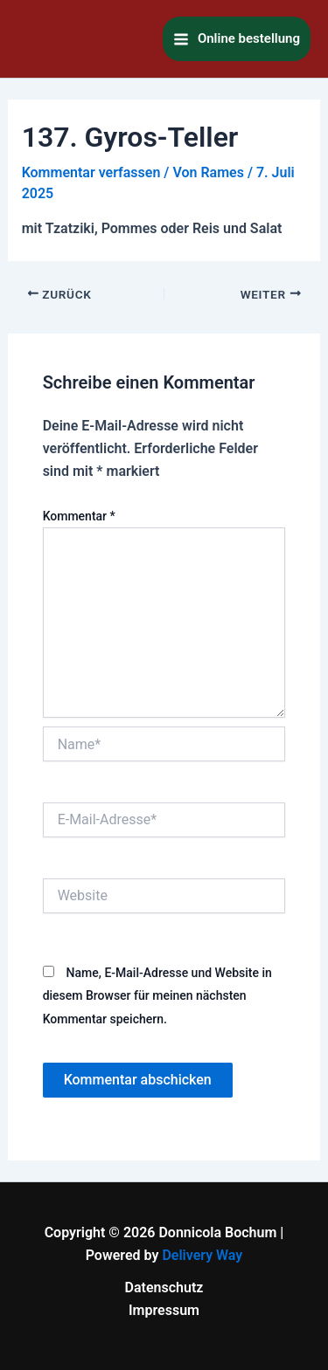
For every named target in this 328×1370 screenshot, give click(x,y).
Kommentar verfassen (91, 172)
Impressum (164, 1310)
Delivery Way (202, 1255)
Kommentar (79, 516)
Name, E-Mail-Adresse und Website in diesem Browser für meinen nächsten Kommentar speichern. (157, 996)
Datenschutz (164, 1287)
